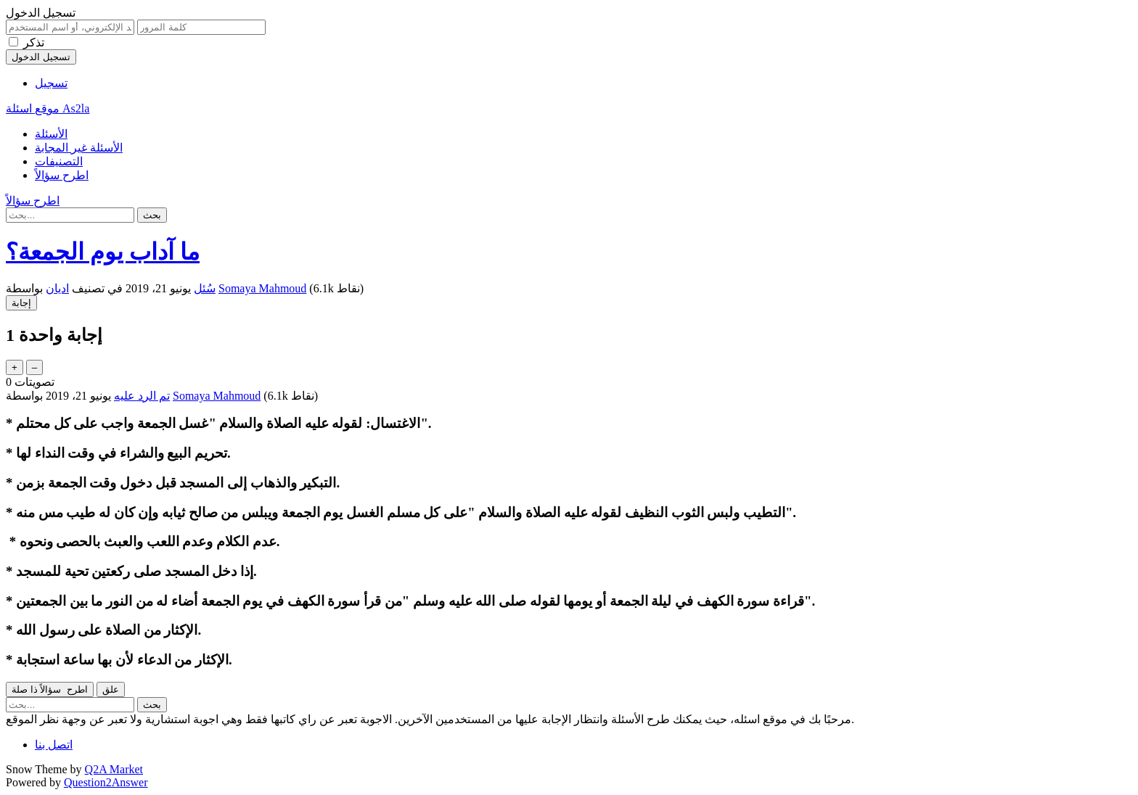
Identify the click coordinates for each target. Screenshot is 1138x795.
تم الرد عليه (142, 396)
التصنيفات (59, 161)
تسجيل (51, 83)
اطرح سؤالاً (62, 175)
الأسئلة (51, 134)
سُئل (205, 288)
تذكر (33, 42)
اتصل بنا (54, 744)
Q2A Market (114, 769)
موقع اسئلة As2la (47, 108)
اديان (57, 288)
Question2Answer (106, 782)
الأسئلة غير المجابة (79, 147)
